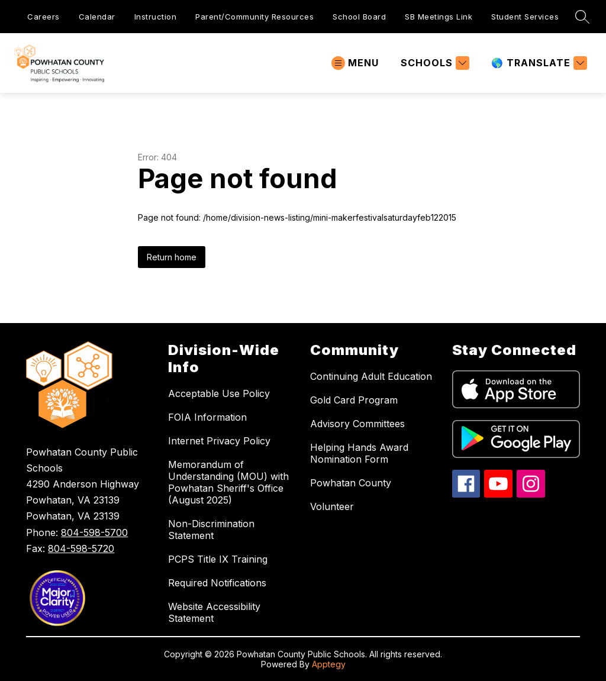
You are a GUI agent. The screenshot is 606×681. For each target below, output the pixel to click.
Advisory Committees (357, 424)
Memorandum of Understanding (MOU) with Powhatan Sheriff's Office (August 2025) (228, 482)
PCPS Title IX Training (217, 559)
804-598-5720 (81, 548)
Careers (43, 16)
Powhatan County (350, 483)
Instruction (155, 16)
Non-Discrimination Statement (211, 529)
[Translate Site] (537, 63)
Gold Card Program (354, 400)
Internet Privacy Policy (219, 441)
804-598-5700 (94, 532)
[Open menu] (355, 63)
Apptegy (329, 664)
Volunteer (332, 506)
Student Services (525, 16)
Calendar (97, 16)
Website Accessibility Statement (214, 612)
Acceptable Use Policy (219, 393)
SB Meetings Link (438, 16)
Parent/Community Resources (254, 16)
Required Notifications (217, 583)
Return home (171, 257)
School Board (359, 16)
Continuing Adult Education (371, 376)
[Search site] (582, 16)
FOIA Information (207, 417)
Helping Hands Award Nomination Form (359, 453)
